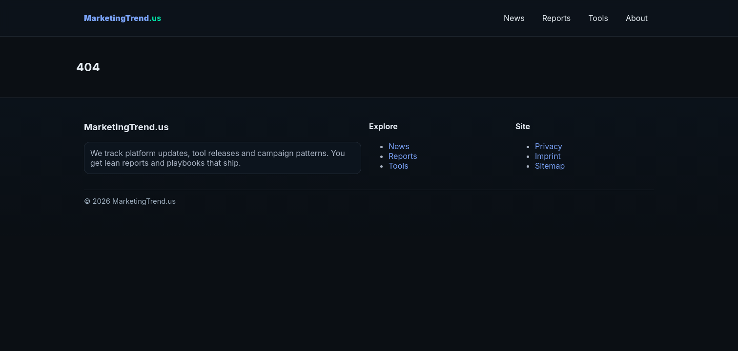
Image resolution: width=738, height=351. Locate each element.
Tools (598, 18)
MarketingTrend (122, 18)
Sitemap (550, 166)
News (514, 18)
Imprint (548, 156)
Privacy (548, 146)
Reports (556, 18)
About (637, 18)
